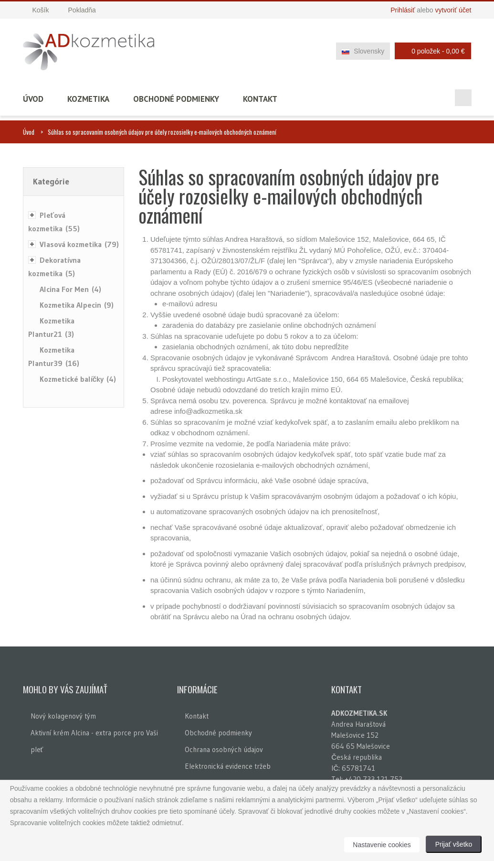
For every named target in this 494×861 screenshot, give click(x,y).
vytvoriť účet (453, 10)
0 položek (430, 51)
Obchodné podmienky (176, 99)
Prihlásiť (402, 10)
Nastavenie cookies (381, 845)
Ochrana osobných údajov (224, 749)
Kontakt (260, 99)
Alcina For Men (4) (70, 289)
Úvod (33, 99)
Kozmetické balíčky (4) (78, 379)
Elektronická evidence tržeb (228, 766)
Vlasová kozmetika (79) (79, 244)
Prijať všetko (454, 844)
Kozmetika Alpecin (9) (77, 305)
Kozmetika (88, 99)
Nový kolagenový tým (63, 716)
